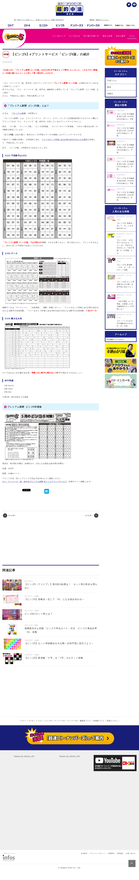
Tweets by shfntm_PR (24, 756)
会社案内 (84, 853)
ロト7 (23, 721)
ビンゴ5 (48, 721)
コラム (132, 36)
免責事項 (111, 853)
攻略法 (110, 94)
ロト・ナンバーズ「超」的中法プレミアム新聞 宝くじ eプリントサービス (34, 482)
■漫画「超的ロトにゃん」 (100, 20)
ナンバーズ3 (60, 721)
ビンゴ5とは (74, 36)
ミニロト (39, 721)
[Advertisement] (50, 541)
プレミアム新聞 (19, 113)
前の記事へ (9, 515)
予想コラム (112, 81)
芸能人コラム (112, 721)
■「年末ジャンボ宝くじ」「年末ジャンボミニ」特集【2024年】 (39, 20)
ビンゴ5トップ (59, 36)
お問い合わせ (130, 853)
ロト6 (31, 721)
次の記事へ (91, 515)
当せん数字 (121, 36)
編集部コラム (85, 721)
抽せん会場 (107, 36)
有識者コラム (98, 721)
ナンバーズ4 (72, 721)
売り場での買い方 (91, 36)
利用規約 (120, 853)
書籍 (109, 87)
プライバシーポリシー (98, 853)
